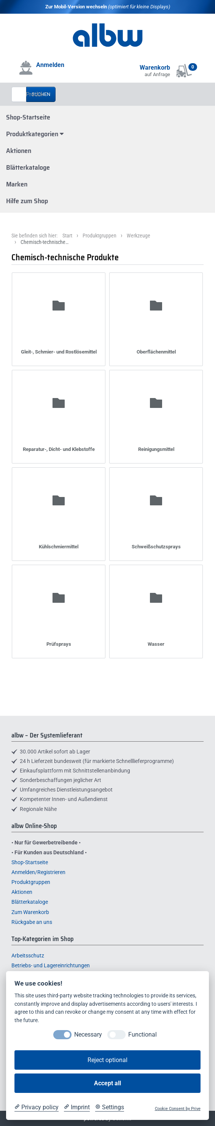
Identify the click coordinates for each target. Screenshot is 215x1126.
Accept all (107, 1083)
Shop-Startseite (28, 117)
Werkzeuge (138, 236)
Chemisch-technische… (44, 242)
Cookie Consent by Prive (178, 1108)
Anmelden (50, 64)
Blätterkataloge (28, 167)
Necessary (88, 1034)
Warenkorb (155, 67)
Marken (16, 184)
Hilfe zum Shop (27, 201)
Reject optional (107, 1060)
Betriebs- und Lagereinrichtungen (50, 965)
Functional (142, 1034)
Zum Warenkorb (30, 912)
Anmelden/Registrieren (38, 872)
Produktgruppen (99, 236)
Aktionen (18, 150)
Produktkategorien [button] (35, 134)
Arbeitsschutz (27, 955)
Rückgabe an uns (31, 922)
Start (67, 236)
